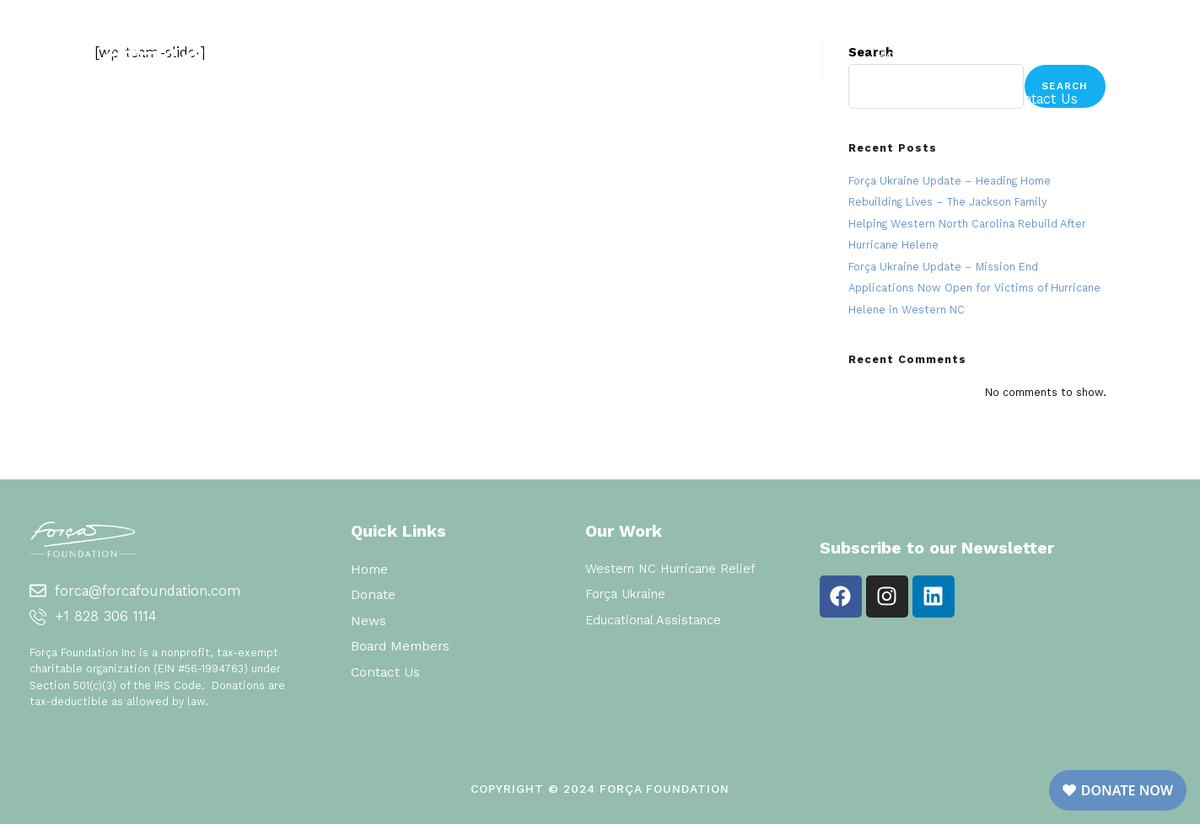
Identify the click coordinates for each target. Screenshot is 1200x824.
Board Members (929, 54)
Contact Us (1041, 98)
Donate (795, 54)
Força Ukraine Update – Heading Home (949, 180)
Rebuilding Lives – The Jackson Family (947, 201)
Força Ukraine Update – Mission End (943, 266)
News (1059, 54)
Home (546, 54)
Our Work (669, 55)
